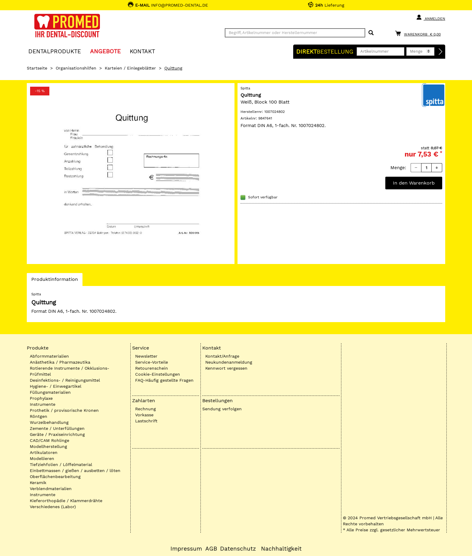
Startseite (37, 68)
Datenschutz (238, 548)
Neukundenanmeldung (228, 362)
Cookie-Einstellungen (157, 374)
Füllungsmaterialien (50, 392)
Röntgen (38, 416)
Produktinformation (54, 281)
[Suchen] (371, 33)
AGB (211, 548)
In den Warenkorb (414, 183)
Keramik (38, 482)
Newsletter (146, 356)
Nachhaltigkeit (281, 548)
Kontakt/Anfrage (222, 356)
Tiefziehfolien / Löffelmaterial (61, 464)
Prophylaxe (41, 398)
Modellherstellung (48, 446)
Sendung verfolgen (222, 408)
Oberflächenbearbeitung (55, 476)
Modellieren (42, 458)
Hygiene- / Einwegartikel (55, 386)
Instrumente (42, 404)
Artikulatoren (43, 452)
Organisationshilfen (76, 68)
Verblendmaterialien (51, 488)
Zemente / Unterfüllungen (57, 428)
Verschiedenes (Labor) (53, 506)
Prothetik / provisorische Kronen (64, 410)
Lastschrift (146, 420)
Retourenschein (151, 368)
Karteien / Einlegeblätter (130, 68)
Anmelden (430, 17)
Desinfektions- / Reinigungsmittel (65, 380)
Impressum (186, 548)
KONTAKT (142, 51)
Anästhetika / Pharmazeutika (60, 362)
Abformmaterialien (49, 356)
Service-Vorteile (151, 362)
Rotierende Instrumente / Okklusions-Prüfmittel (69, 371)
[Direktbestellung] (440, 51)
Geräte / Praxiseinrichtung (57, 434)
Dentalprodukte (54, 51)
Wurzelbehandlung (49, 422)
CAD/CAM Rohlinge (49, 440)
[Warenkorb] (419, 33)
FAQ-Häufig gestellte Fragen (164, 380)
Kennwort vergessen (226, 368)
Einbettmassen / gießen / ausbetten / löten (75, 470)
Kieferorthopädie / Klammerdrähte (66, 500)
